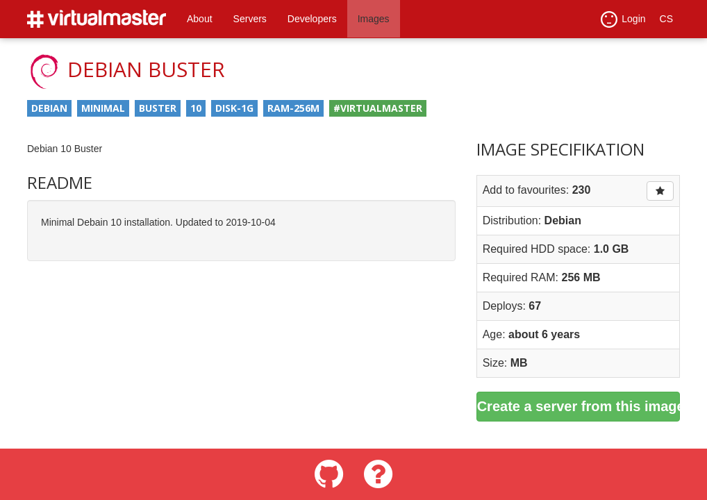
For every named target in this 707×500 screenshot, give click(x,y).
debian (49, 108)
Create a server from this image (578, 406)
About (200, 18)
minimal (103, 108)
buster (157, 108)
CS (666, 18)
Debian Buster (146, 69)
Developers (312, 18)
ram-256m (293, 108)
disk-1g (234, 108)
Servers (250, 18)
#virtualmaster (377, 108)
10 (195, 108)
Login (623, 19)
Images (374, 18)
